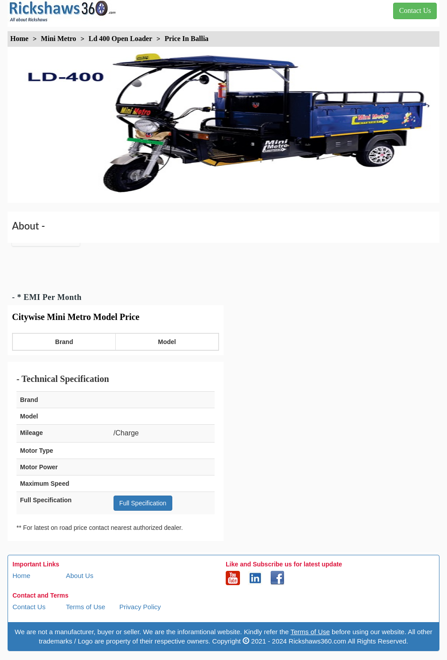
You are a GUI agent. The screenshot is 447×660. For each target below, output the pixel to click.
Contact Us (28, 607)
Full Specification (143, 503)
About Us (79, 575)
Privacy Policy (140, 607)
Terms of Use (85, 607)
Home (21, 575)
